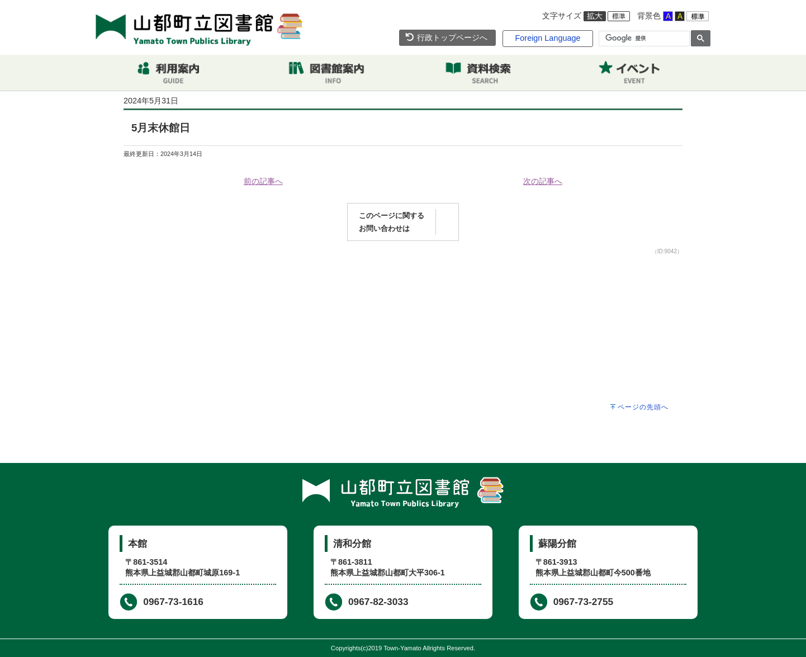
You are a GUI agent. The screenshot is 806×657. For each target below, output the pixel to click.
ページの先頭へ (643, 407)
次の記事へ (542, 181)
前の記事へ (263, 181)
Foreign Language (548, 38)
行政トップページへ (446, 37)
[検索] (643, 39)
